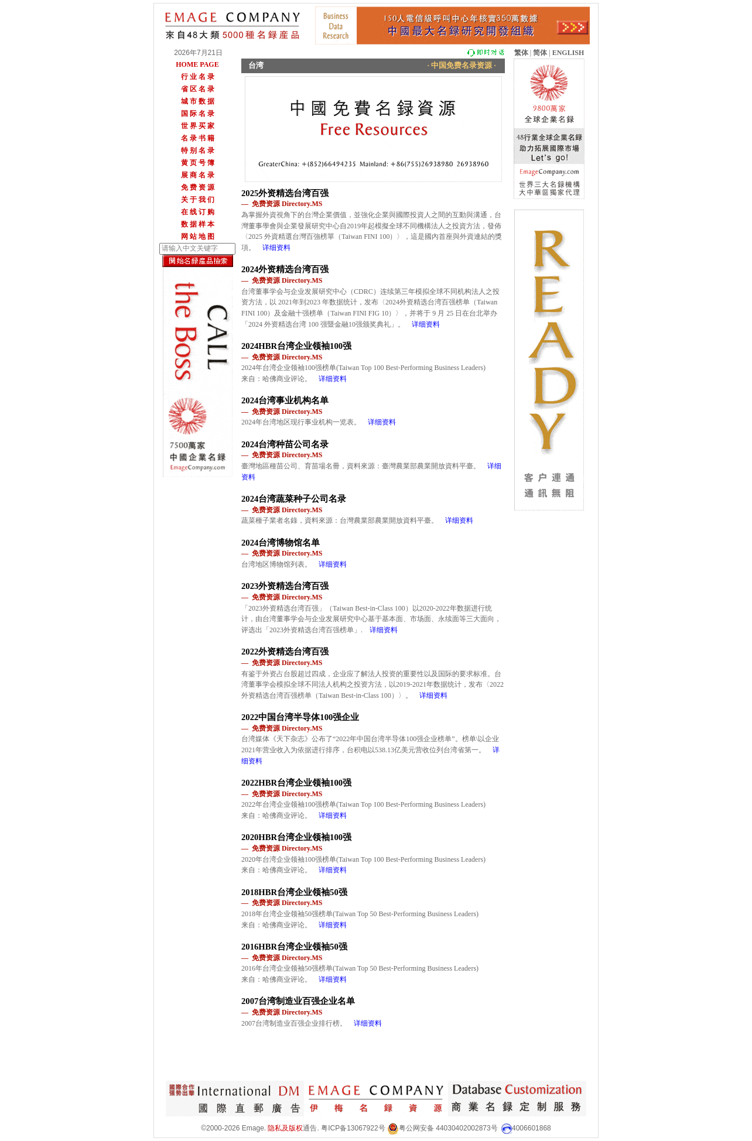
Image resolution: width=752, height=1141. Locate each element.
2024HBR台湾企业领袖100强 (296, 346)
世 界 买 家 (197, 126)
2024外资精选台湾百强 (285, 269)
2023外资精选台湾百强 (285, 586)
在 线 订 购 (197, 212)
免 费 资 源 (197, 187)
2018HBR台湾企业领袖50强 (294, 892)
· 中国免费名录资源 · (462, 65)
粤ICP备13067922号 (353, 1128)
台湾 (256, 65)
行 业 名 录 (197, 77)
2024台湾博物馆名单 (280, 542)
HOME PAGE (197, 64)
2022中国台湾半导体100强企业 (300, 717)
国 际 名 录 (197, 113)
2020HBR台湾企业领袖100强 (296, 837)
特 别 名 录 (197, 150)
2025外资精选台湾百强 (285, 193)
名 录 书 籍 (197, 138)
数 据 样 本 (197, 224)
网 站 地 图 (197, 236)
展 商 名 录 (197, 175)
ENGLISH (568, 53)
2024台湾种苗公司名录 (285, 444)
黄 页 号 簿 (197, 163)
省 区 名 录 (197, 89)
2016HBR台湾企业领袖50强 (294, 946)
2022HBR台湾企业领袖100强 (296, 782)
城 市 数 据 (197, 101)
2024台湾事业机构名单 (285, 400)
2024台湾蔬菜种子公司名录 (293, 498)
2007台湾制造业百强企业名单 (298, 1001)
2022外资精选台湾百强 (285, 651)
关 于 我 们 (197, 200)
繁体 (521, 53)
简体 (540, 53)
